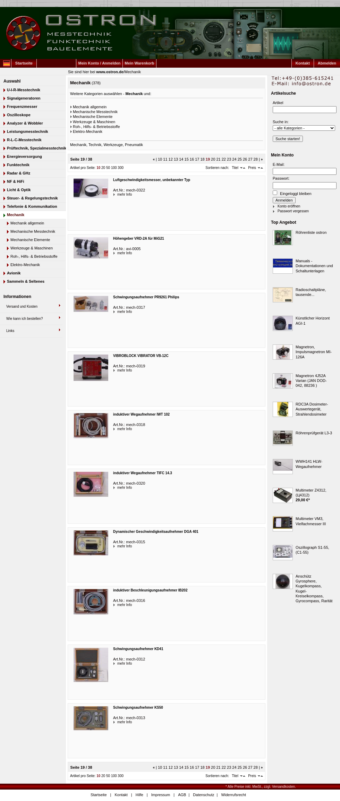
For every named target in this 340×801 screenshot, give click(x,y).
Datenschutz (203, 795)
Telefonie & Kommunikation (32, 206)
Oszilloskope (19, 115)
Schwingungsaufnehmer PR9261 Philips (146, 297)
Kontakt (303, 63)
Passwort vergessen (293, 211)
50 (108, 168)
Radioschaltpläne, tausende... (311, 292)
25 (240, 159)
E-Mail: (278, 164)
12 (171, 159)
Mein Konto (282, 155)
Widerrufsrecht (233, 795)
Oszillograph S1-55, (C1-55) (312, 549)
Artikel (278, 103)
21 (218, 159)
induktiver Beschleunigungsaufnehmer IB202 (150, 590)
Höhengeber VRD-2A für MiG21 (138, 238)
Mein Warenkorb (139, 63)
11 (165, 159)
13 (176, 159)
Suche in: (281, 122)
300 (121, 168)
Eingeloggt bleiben (292, 193)
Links (10, 331)
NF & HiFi (15, 181)
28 (256, 159)
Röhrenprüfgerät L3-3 (314, 433)
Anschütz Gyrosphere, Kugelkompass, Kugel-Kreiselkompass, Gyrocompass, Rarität (314, 588)
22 (224, 159)
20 (213, 159)
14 (181, 159)
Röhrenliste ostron (311, 232)
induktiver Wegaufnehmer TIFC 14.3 (142, 473)
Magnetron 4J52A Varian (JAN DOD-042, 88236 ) (311, 381)
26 (245, 159)
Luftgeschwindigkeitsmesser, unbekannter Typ (151, 180)
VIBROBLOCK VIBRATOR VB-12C (141, 356)
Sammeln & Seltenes (25, 281)
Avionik (13, 273)
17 (197, 159)
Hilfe (139, 795)
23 (229, 159)
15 (187, 159)
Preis (252, 168)
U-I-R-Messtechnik (23, 90)
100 (114, 168)
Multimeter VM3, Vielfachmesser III (311, 521)
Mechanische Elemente (30, 240)
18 (202, 159)
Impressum (160, 795)
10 (160, 159)
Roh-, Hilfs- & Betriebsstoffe (34, 256)
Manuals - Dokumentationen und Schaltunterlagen (314, 266)
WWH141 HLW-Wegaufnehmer (309, 463)
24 (234, 159)
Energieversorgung (24, 156)
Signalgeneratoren (24, 98)
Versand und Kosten (21, 306)
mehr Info (118, 194)
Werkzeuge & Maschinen (31, 248)
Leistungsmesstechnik (27, 131)
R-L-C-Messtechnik (24, 140)
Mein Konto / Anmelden (99, 63)
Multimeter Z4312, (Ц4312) (311, 492)
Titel (235, 168)
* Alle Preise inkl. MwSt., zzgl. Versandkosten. (261, 787)
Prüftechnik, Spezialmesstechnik (36, 148)
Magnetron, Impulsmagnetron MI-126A (314, 352)
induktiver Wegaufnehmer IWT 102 (141, 414)
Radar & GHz (18, 173)
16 (192, 159)
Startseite (24, 63)
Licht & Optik (19, 190)
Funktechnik (18, 165)
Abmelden (327, 63)
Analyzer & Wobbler (25, 123)
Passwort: (281, 178)
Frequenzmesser (22, 106)
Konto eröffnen (289, 206)
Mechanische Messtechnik (32, 231)
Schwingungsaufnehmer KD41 (138, 649)
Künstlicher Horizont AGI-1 (313, 320)
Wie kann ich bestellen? (24, 319)
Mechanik (133, 72)
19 (208, 159)
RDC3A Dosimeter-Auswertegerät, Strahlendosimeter (312, 409)
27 (250, 159)
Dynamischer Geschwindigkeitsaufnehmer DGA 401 (155, 532)
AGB (182, 795)
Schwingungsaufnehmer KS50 (138, 707)
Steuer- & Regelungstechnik (32, 198)
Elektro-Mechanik (25, 265)
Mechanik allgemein (27, 223)
